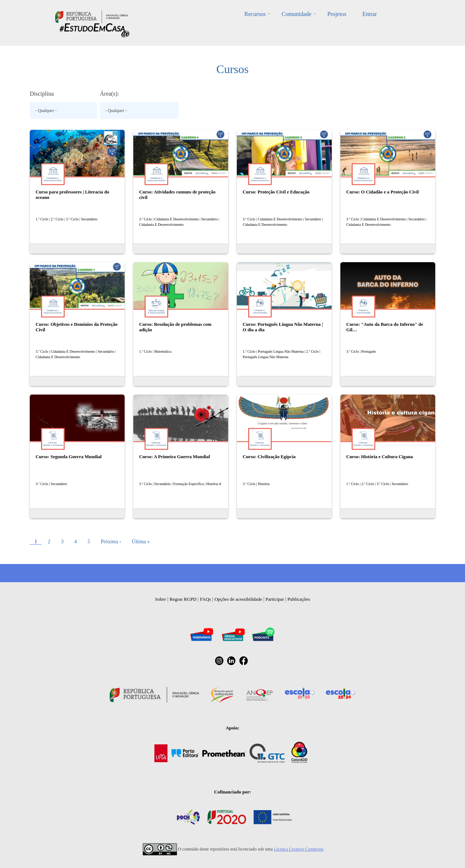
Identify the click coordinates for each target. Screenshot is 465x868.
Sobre (160, 599)
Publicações (298, 599)
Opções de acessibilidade (238, 599)
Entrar (369, 14)
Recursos (255, 14)
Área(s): (109, 94)
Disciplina (42, 94)
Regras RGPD (183, 599)
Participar (275, 599)
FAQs (205, 599)
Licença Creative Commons (299, 849)
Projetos (336, 14)
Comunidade (296, 14)
